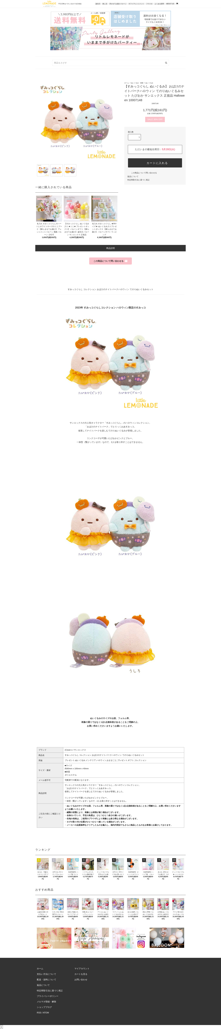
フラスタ (149, 4)
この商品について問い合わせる (142, 173)
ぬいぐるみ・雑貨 (137, 83)
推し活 (105, 4)
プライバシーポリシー (47, 996)
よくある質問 (159, 4)
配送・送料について (46, 979)
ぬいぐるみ (149, 83)
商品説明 (110, 248)
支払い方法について (46, 974)
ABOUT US (170, 4)
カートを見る (80, 974)
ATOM (46, 1012)
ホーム (126, 83)
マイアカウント (81, 968)
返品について (132, 176)
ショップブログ (44, 1007)
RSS (39, 1012)
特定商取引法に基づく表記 (138, 180)
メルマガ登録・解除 (46, 1001)
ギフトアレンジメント (136, 4)
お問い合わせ (80, 979)
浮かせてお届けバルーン (117, 4)
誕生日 (98, 4)
